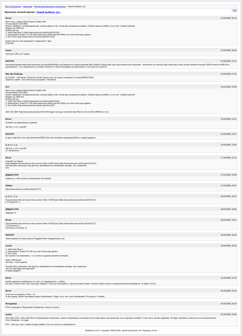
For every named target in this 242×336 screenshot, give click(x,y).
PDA (235, 10)
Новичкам (27, 6)
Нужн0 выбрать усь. (49, 12)
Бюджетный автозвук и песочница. (50, 6)
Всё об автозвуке (13, 6)
